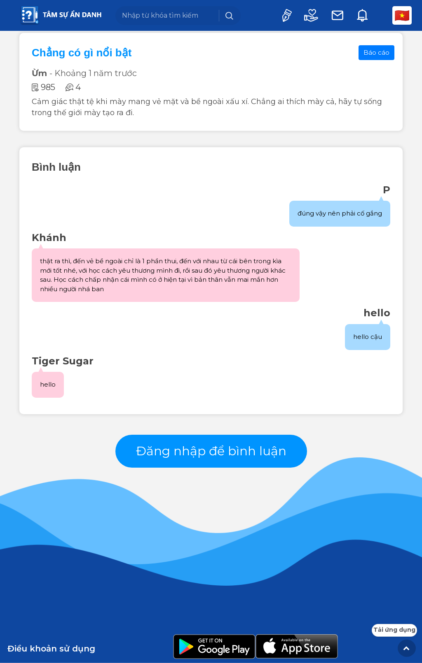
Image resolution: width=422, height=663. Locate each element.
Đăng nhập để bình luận (211, 451)
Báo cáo (376, 52)
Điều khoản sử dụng (51, 649)
